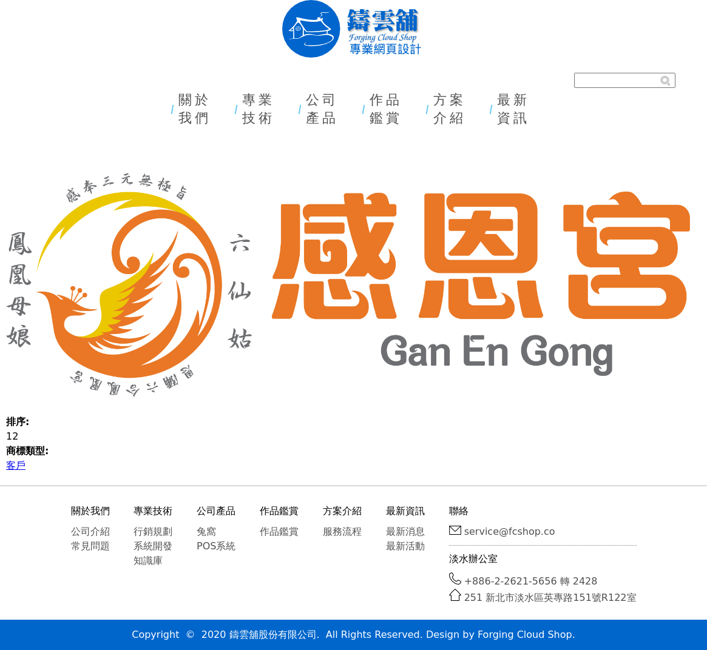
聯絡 (459, 511)
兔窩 (206, 531)
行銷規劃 (153, 531)
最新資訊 (513, 109)
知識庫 (148, 560)
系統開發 (153, 546)
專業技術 (258, 109)
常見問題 (90, 546)
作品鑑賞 (386, 109)
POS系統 (216, 546)
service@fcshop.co (509, 531)
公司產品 (322, 109)
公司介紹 (90, 531)
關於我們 (194, 109)
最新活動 (405, 546)
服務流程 (342, 531)
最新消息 (405, 531)
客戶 (15, 465)
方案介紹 (449, 109)
